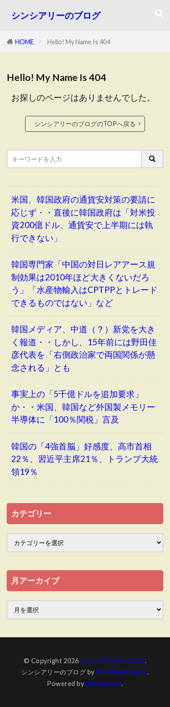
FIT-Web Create (121, 672)
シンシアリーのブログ (55, 15)
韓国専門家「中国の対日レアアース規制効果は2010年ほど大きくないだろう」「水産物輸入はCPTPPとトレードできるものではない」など (84, 283)
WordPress (104, 683)
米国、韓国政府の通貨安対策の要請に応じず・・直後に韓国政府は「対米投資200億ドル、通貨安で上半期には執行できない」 (83, 218)
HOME (24, 42)
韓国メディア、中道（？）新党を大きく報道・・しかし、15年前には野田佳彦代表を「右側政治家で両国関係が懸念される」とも (84, 348)
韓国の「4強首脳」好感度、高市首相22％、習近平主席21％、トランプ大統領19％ (84, 459)
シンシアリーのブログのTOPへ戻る (85, 123)
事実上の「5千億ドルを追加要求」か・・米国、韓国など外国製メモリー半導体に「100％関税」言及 (83, 406)
